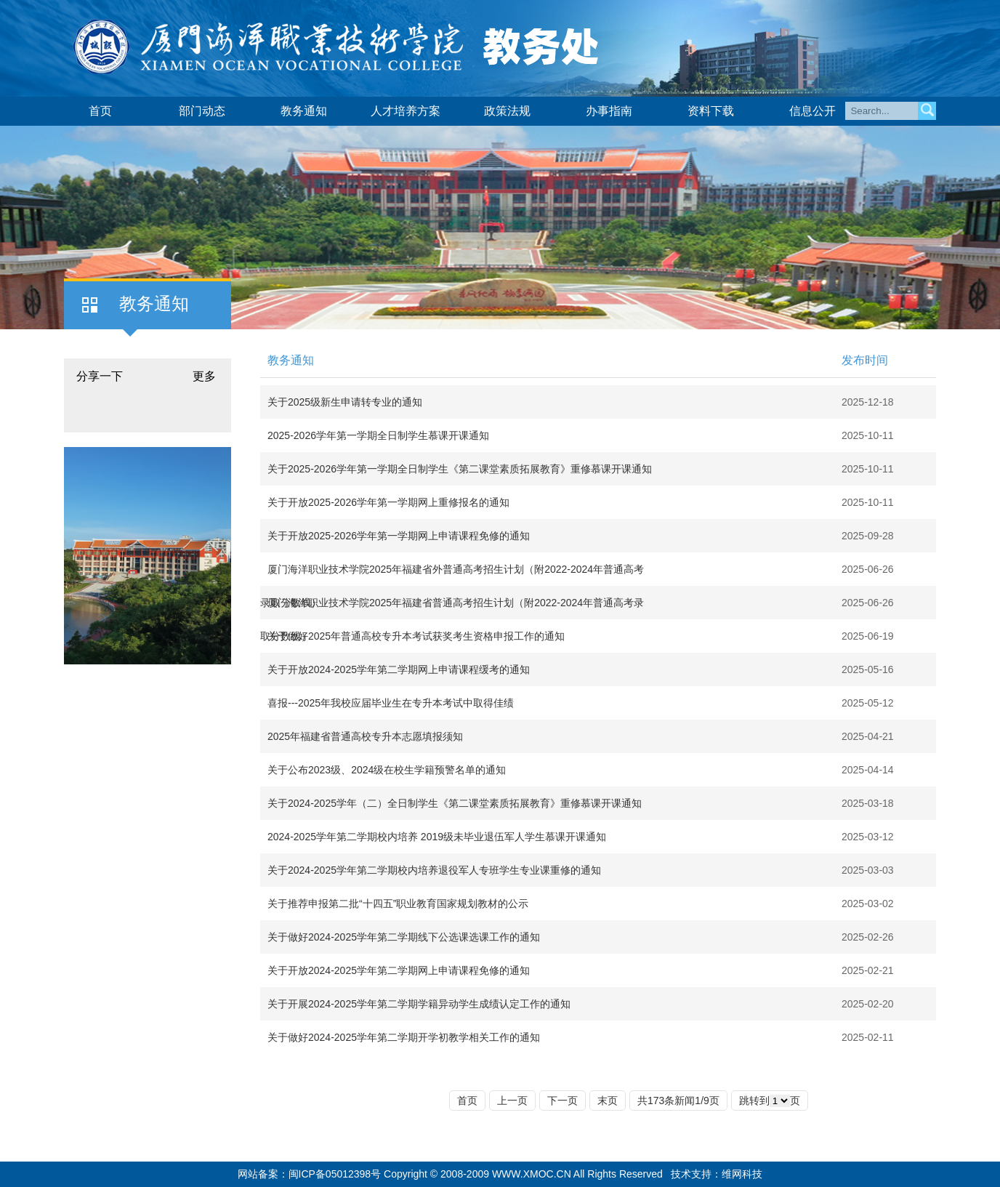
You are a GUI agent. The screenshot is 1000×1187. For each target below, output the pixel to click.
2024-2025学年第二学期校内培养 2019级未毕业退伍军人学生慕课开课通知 (436, 836)
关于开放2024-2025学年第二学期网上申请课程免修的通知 (398, 970)
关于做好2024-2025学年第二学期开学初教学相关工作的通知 (403, 1037)
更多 (204, 376)
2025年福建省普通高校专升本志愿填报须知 (365, 736)
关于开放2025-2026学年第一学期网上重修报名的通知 (388, 502)
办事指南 (609, 111)
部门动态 (202, 111)
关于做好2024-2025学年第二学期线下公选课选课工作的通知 (403, 937)
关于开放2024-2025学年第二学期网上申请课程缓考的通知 (398, 669)
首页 (100, 111)
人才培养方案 (405, 111)
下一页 (562, 1100)
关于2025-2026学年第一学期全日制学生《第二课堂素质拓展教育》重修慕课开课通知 (459, 469)
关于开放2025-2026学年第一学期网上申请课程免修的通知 (398, 536)
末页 (607, 1100)
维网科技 (742, 1174)
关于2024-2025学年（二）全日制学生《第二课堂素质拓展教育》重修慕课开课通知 (454, 803)
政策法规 (507, 111)
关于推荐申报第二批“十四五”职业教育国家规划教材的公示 (397, 903)
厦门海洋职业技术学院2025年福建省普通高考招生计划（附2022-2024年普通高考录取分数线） (452, 608)
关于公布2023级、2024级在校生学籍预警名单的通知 (386, 770)
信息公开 (812, 111)
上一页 (512, 1100)
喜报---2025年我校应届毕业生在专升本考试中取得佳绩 (390, 703)
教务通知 (304, 111)
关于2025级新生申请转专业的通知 (344, 402)
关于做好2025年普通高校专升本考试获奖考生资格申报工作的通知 (416, 636)
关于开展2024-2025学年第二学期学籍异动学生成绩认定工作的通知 (418, 1004)
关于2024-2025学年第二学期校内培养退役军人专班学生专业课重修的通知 (434, 870)
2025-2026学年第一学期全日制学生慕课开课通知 (378, 435)
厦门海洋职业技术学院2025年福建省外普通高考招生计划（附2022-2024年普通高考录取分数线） (452, 574)
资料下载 (711, 111)
